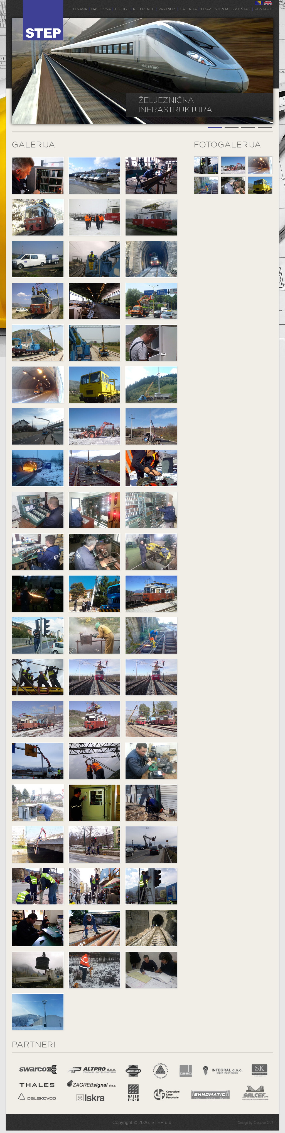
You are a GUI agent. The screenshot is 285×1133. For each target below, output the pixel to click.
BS (259, 3)
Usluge (122, 9)
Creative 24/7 (263, 1123)
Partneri (167, 9)
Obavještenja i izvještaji (225, 9)
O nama (80, 9)
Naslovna (101, 9)
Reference (143, 9)
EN (268, 3)
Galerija (188, 9)
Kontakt (263, 9)
